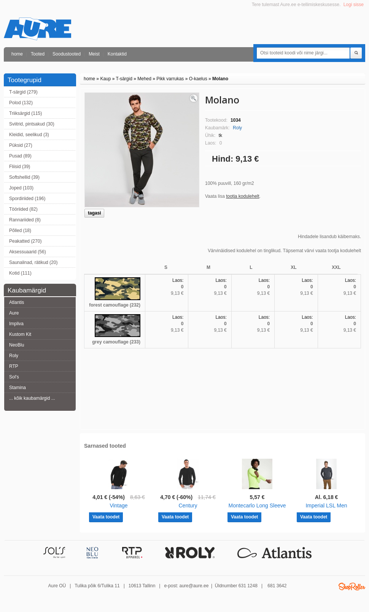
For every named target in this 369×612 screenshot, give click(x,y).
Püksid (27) (20, 145)
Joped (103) (21, 188)
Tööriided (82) (23, 209)
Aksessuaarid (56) (27, 251)
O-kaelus (198, 78)
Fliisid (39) (19, 166)
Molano (220, 78)
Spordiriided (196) (27, 198)
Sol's (14, 377)
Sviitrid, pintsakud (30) (31, 124)
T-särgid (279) (23, 92)
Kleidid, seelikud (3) (29, 134)
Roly (13, 355)
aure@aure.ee (193, 585)
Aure (14, 313)
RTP (13, 366)
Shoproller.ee (352, 586)
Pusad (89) (20, 156)
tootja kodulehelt (242, 196)
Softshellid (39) (24, 177)
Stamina (17, 387)
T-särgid (124, 78)
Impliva (16, 323)
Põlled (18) (20, 230)
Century (187, 505)
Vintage (118, 505)
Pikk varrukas (170, 78)
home (17, 54)
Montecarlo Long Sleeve (257, 505)
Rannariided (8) (25, 220)
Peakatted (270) (25, 241)
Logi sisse (354, 4)
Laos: (177, 280)
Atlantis (16, 302)
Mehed (144, 78)
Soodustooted (66, 54)
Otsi (356, 53)
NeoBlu (16, 345)
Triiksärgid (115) (25, 113)
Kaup (105, 78)
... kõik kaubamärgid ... (32, 398)
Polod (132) (21, 102)
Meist (94, 54)
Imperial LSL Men (326, 505)
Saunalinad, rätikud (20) (33, 262)
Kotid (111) (20, 273)
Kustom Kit (20, 334)
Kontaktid (117, 54)
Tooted (38, 54)
